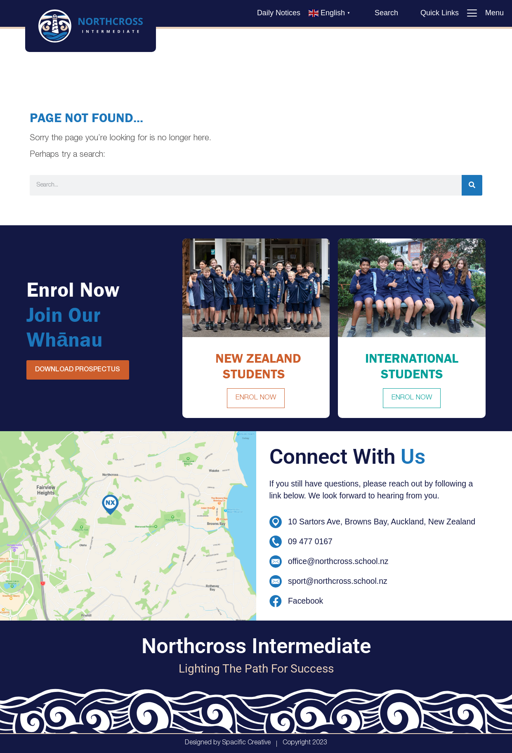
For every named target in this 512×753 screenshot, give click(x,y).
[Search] (472, 185)
